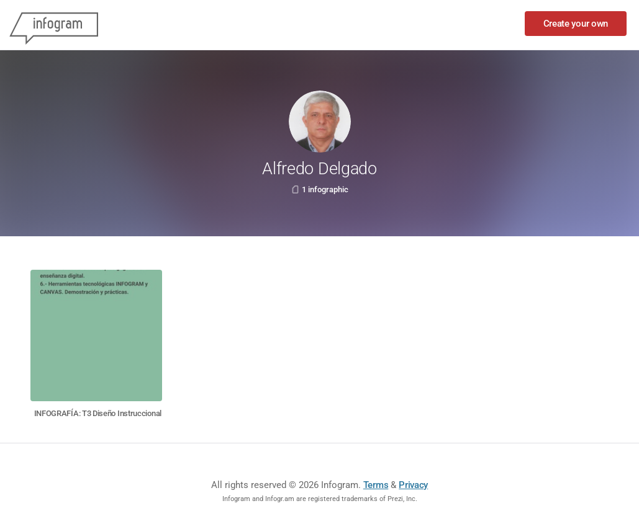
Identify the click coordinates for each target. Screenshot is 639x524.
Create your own (576, 23)
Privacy (413, 485)
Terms (376, 485)
